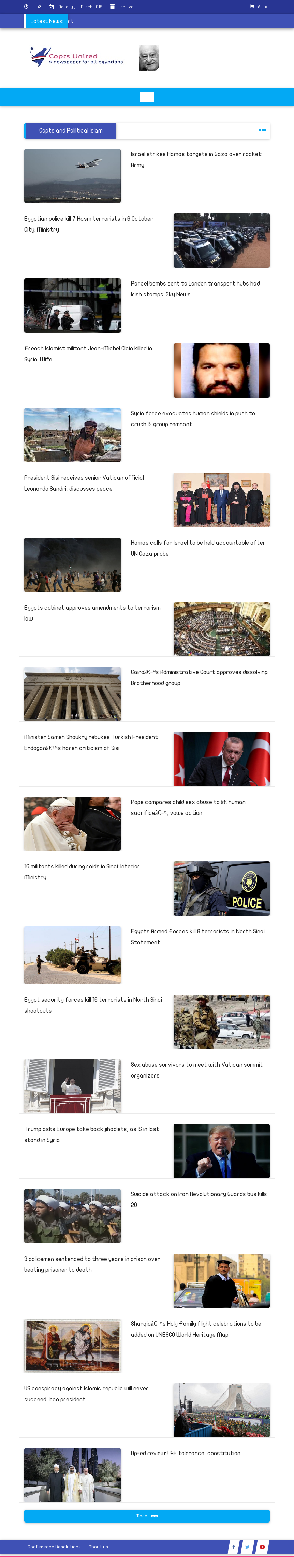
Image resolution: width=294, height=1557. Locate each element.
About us (98, 1546)
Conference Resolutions (54, 1546)
